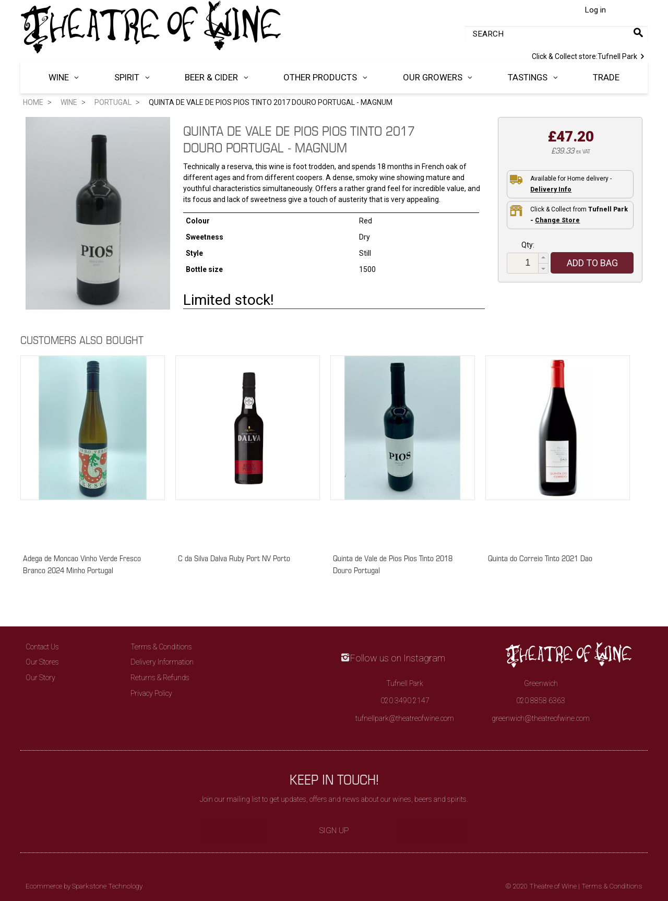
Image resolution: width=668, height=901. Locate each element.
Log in (595, 10)
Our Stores (42, 662)
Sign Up (334, 830)
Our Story (40, 677)
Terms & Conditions (161, 647)
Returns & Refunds (159, 677)
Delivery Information (162, 662)
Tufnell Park (590, 55)
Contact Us (42, 647)
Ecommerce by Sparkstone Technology (84, 886)
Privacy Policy (151, 693)
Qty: (527, 245)
